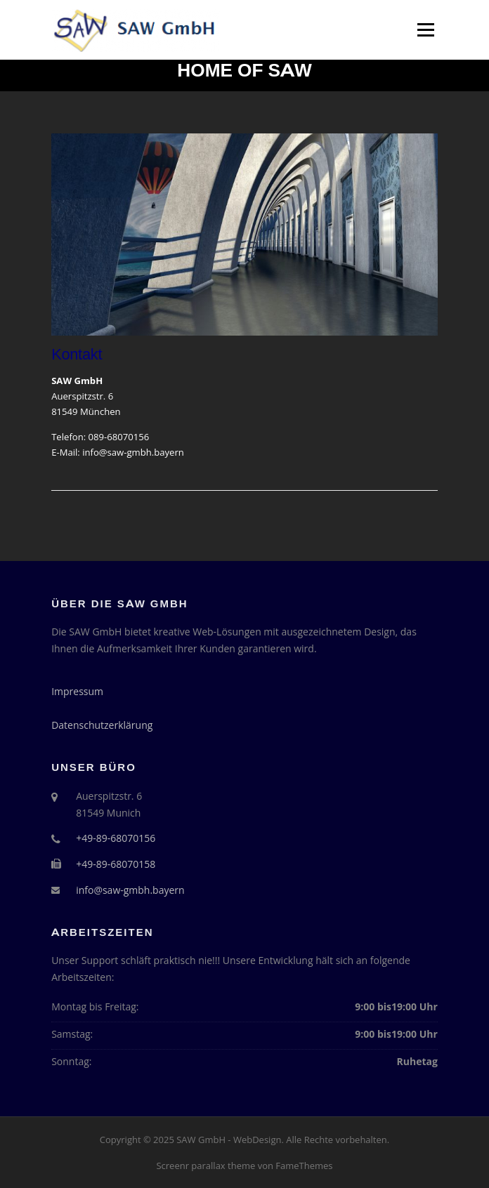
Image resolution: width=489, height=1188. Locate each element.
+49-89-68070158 (115, 864)
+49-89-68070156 (115, 838)
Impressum (77, 691)
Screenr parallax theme (205, 1165)
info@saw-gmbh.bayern (133, 452)
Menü (425, 29)
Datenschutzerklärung (101, 725)
